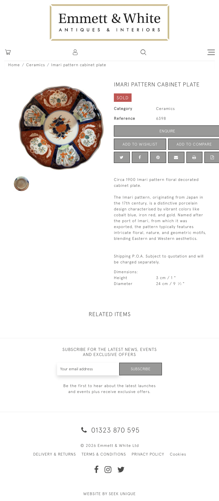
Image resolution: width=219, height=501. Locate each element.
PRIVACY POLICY (148, 454)
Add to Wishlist (140, 144)
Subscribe (140, 369)
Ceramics (35, 65)
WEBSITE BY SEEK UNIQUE (109, 493)
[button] (143, 52)
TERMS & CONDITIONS (104, 454)
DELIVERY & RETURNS (54, 454)
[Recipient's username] (88, 369)
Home (14, 65)
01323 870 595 (109, 430)
